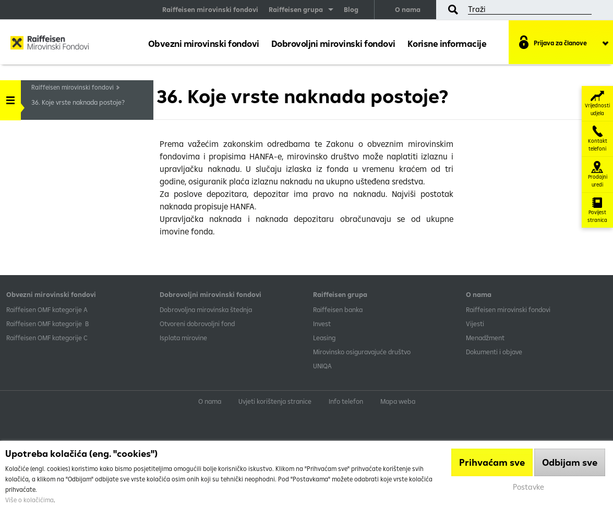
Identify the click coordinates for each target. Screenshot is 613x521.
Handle (10, 97)
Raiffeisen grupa (296, 9)
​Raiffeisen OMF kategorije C (47, 337)
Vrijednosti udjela (597, 103)
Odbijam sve (569, 462)
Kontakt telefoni (597, 139)
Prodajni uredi (597, 174)
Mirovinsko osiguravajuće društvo (362, 352)
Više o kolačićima (29, 500)
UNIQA (322, 366)
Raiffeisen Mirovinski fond (49, 44)
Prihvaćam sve (492, 462)
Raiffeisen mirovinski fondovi (210, 9)
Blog (351, 9)
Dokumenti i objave (494, 352)
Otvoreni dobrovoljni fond (197, 323)
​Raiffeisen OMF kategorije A (47, 309)
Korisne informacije (447, 43)
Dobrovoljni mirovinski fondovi (333, 43)
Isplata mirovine (183, 337)
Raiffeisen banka (338, 309)
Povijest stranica (597, 210)
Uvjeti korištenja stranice (274, 401)
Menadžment (485, 337)
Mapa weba (397, 401)
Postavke (528, 487)
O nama (407, 9)
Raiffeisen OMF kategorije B (47, 323)
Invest (322, 323)
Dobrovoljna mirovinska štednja (206, 309)
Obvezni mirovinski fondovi (203, 43)
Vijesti (475, 323)
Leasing (324, 337)
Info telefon (346, 401)
